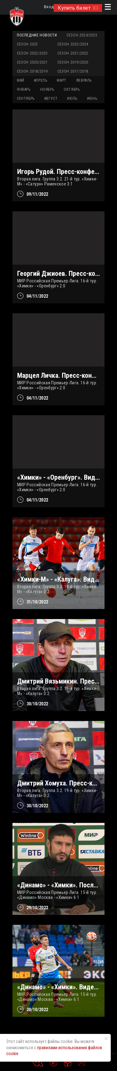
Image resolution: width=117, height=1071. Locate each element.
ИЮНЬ (92, 98)
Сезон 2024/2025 (81, 35)
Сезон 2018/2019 (32, 71)
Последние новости (37, 35)
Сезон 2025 (27, 44)
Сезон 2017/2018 (72, 71)
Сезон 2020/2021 (32, 62)
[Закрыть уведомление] (106, 1038)
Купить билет (78, 8)
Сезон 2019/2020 (72, 62)
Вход (49, 7)
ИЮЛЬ (72, 98)
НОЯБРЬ (47, 89)
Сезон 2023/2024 (72, 44)
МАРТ (61, 80)
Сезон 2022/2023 (32, 53)
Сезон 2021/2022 (72, 53)
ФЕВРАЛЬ (84, 80)
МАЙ (20, 80)
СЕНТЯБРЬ (26, 98)
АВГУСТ (51, 98)
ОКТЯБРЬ (72, 89)
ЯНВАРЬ (24, 89)
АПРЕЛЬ (40, 80)
